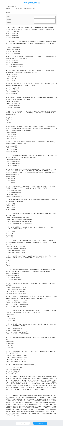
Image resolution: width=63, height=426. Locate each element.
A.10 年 (9, 260)
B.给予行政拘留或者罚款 (13, 275)
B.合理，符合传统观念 (12, 62)
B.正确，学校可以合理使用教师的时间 (16, 289)
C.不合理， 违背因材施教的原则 (15, 64)
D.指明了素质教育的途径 (13, 37)
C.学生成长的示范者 (12, 149)
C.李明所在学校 (11, 318)
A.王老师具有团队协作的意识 (14, 190)
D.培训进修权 (10, 347)
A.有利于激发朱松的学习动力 (14, 159)
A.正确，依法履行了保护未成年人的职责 (17, 301)
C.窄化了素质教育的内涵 (13, 35)
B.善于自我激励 (11, 205)
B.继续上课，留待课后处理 (13, 103)
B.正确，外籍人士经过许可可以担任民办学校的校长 (19, 219)
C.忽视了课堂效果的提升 (13, 91)
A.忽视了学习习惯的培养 (13, 88)
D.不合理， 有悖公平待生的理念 (15, 66)
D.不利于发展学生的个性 (13, 165)
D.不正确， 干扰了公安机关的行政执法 (16, 306)
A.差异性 (9, 117)
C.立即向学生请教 (11, 136)
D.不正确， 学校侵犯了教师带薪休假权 (16, 293)
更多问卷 (23, 423)
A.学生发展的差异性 (12, 74)
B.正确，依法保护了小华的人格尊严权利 (17, 302)
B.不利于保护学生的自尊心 (13, 161)
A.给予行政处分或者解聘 (13, 273)
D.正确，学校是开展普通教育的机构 (16, 252)
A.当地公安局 (10, 314)
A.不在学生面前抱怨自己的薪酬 (15, 367)
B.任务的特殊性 (11, 178)
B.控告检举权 (10, 343)
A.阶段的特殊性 (11, 176)
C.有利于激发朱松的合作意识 (14, 163)
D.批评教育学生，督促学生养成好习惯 (16, 361)
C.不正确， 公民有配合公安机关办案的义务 (17, 304)
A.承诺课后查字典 (11, 132)
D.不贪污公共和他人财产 (13, 373)
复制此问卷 (40, 423)
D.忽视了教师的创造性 (12, 93)
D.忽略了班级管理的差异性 (13, 53)
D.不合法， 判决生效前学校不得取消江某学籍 (18, 334)
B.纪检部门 (10, 233)
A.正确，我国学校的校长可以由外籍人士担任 (18, 217)
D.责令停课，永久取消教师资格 (15, 279)
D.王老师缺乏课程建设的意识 (14, 196)
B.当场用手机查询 (11, 134)
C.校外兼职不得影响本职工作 (14, 371)
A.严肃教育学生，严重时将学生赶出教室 (17, 355)
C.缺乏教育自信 (11, 207)
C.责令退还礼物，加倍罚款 (13, 277)
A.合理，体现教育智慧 (12, 60)
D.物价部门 (10, 237)
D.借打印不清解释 (11, 138)
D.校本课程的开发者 (12, 151)
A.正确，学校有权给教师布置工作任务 (16, 287)
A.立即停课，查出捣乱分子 (13, 101)
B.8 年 (8, 262)
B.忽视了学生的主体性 (12, 90)
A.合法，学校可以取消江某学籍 (15, 328)
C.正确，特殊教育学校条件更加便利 (16, 250)
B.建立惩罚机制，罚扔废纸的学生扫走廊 (17, 357)
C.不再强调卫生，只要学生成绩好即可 (16, 359)
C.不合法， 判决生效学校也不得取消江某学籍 (18, 332)
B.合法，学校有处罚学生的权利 (15, 330)
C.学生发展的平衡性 (12, 78)
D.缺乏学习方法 (11, 209)
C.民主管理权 (10, 345)
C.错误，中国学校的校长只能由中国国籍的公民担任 (19, 221)
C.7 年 (8, 264)
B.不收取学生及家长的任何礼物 (15, 369)
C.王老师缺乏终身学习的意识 (14, 194)
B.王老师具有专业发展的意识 (14, 192)
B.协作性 (9, 119)
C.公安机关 (10, 235)
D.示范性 (9, 122)
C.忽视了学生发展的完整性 (13, 51)
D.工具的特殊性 (11, 182)
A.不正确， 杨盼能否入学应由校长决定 (16, 246)
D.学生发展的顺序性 (12, 80)
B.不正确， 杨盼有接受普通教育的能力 (16, 248)
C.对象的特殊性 (11, 180)
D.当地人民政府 (11, 320)
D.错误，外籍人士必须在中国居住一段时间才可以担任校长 (21, 223)
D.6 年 (8, 266)
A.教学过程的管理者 (12, 146)
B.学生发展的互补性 (12, 76)
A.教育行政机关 (11, 231)
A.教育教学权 (10, 341)
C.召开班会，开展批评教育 (13, 105)
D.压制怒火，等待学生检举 (13, 107)
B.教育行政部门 (11, 316)
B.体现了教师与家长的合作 (13, 49)
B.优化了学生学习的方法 (13, 33)
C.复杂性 (9, 120)
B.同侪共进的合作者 (12, 148)
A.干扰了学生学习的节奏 (13, 31)
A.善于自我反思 (11, 204)
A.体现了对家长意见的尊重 (13, 47)
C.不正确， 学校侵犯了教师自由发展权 (16, 291)
